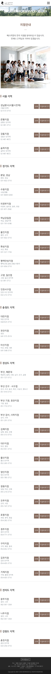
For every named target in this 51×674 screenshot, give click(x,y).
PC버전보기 (25, 659)
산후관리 (22, 667)
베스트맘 (13, 666)
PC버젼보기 (28, 667)
